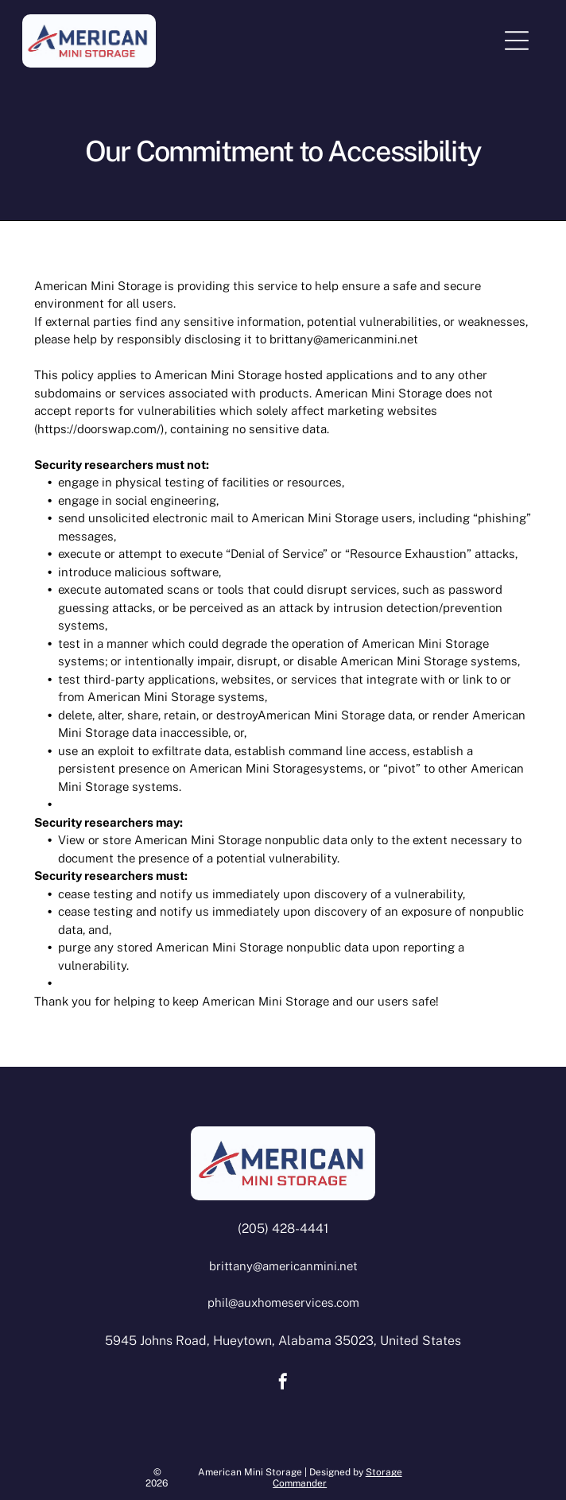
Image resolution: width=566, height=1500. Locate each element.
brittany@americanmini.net (343, 339)
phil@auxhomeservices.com (283, 1302)
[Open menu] (517, 40)
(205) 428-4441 (283, 1228)
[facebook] (283, 1383)
